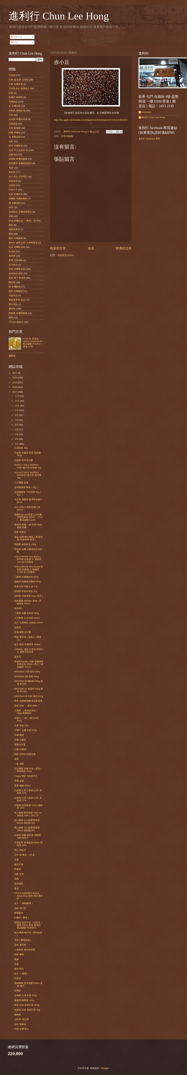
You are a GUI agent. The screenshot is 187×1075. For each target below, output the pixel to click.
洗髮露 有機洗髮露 (18, 159)
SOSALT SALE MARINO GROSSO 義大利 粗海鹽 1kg (27, 475)
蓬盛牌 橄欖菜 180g (24, 1000)
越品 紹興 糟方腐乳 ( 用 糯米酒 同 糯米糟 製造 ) (28, 538)
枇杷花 (17, 627)
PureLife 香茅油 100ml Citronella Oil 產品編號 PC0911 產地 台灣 (32, 342)
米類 (11, 115)
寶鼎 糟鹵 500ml (22, 785)
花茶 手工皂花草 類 (18, 150)
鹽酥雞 (12, 355)
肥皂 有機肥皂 (16, 145)
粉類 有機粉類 (16, 194)
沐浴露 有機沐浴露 (18, 119)
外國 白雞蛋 (20, 749)
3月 (17, 439)
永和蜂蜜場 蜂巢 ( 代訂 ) (26, 487)
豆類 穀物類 (67, 136)
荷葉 (16, 964)
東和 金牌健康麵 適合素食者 (28, 701)
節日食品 (13, 264)
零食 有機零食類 (17, 269)
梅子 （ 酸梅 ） (22, 973)
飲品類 (12, 251)
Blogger (105, 1068)
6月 (17, 424)
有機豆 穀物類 (16, 97)
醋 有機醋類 (15, 286)
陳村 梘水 (19, 968)
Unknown (146, 112)
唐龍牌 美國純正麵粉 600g (27, 581)
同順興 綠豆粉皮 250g (25, 544)
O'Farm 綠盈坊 (16, 322)
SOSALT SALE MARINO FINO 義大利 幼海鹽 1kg (27, 466)
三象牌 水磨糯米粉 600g (26, 577)
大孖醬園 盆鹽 (21, 482)
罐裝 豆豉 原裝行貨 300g (26, 1005)
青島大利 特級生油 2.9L (26, 586)
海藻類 (12, 185)
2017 (15, 392)
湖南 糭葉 (19, 954)
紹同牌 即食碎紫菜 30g (25, 591)
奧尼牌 (12, 256)
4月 (17, 434)
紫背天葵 (18, 864)
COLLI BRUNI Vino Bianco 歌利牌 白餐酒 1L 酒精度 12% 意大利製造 (27, 559)
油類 (11, 141)
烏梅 (16, 878)
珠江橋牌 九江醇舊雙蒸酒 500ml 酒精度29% (27, 821)
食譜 (11, 167)
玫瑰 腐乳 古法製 (22, 632)
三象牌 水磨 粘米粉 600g (26, 613)
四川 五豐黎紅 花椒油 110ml (28, 622)
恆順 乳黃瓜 (20, 532)
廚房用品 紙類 (16, 273)
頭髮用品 (13, 295)
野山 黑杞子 (20, 850)
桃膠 (16, 959)
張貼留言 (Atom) (66, 255)
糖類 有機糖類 (16, 291)
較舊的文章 (124, 248)
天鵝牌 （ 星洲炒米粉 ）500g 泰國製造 (26, 711)
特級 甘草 (19, 874)
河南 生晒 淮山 (21, 1029)
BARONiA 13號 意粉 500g (27, 671)
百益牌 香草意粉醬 (23, 460)
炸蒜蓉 (17, 978)
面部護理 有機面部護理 (20, 163)
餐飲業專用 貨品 (17, 300)
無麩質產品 (14, 229)
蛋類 (11, 216)
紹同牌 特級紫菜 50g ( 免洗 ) (28, 596)
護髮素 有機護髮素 (18, 313)
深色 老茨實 (20, 945)
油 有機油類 (15, 137)
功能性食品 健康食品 (19, 88)
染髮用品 (13, 154)
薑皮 (16, 888)
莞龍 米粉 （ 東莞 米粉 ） (27, 705)
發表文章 (16, 36)
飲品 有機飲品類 (17, 247)
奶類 (11, 93)
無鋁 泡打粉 (20, 908)
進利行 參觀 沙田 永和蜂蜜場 (23, 242)
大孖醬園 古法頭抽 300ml (26, 618)
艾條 (16, 859)
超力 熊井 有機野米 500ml (27, 644)
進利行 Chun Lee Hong (59, 16)
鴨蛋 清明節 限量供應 (25, 754)
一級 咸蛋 (19, 763)
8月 (17, 415)
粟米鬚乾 (18, 883)
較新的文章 (58, 248)
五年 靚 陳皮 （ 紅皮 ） (26, 855)
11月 (17, 400)
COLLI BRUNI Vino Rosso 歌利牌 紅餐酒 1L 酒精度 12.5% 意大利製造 (28, 569)
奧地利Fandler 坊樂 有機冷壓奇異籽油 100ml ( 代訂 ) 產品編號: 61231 (28, 664)
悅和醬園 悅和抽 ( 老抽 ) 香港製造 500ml (27, 602)
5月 (17, 429)
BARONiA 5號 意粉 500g (26, 676)
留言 (14, 42)
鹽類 (11, 317)
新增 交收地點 (16, 260)
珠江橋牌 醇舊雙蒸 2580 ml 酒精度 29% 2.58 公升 (27, 814)
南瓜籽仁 (18, 608)
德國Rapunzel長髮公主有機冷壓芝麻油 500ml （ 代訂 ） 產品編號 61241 (28, 517)
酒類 (11, 207)
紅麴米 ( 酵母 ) (21, 917)
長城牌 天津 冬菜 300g (25, 995)
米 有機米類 (15, 106)
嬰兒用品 (13, 304)
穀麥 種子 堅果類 (17, 278)
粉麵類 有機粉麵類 (18, 198)
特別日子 (13, 189)
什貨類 (12, 75)
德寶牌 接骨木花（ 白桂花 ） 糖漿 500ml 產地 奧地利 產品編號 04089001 (28, 925)
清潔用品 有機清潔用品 (20, 212)
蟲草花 (17, 656)
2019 (15, 382)
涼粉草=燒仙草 (21, 1019)
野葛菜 (17, 869)
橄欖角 (17, 1014)
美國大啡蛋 (19, 744)
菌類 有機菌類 (16, 238)
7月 (17, 420)
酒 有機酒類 (15, 203)
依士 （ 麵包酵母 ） (24, 903)
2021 (15, 373)
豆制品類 (13, 123)
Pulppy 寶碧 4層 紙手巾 (26, 776)
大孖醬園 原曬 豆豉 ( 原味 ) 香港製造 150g (27, 769)
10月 (17, 405)
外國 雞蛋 (19, 735)
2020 (15, 377)
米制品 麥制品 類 (17, 110)
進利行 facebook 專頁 (149, 138)
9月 (17, 410)
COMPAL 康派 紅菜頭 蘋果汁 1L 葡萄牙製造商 (28, 650)
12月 (17, 396)
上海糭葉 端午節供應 (24, 949)
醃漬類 (12, 282)
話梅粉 (17, 990)
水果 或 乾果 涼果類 (19, 79)
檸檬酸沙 (18, 913)
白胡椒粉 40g (21, 448)
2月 (17, 444)
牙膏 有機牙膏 (16, 84)
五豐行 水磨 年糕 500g (25, 730)
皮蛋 (16, 759)
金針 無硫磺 (20, 1024)
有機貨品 (13, 101)
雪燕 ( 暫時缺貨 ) (22, 940)
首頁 (91, 248)
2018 (15, 387)
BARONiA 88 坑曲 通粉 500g (28, 696)
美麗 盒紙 (19, 780)
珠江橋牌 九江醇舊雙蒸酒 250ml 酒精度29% (27, 829)
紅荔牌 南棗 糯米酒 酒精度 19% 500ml (27, 836)
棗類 (11, 225)
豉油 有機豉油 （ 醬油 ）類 (22, 220)
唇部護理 (13, 181)
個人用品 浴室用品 (18, 176)
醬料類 (12, 308)
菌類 (11, 234)
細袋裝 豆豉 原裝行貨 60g (27, 1010)
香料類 (12, 172)
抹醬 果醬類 (15, 132)
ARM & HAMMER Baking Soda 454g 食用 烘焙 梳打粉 (28, 896)
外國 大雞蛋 (20, 740)
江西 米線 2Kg (21, 725)
